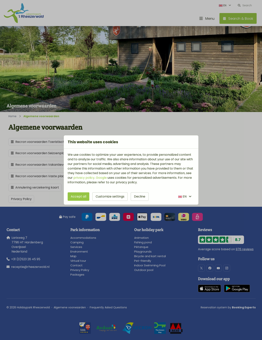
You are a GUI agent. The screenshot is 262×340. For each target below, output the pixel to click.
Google (101, 177)
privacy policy (83, 177)
